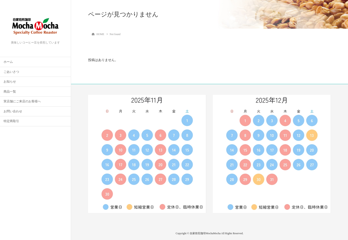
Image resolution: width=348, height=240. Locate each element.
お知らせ (10, 81)
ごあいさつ (11, 71)
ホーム (8, 61)
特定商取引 (11, 121)
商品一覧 (10, 91)
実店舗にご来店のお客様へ (22, 101)
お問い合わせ (13, 111)
